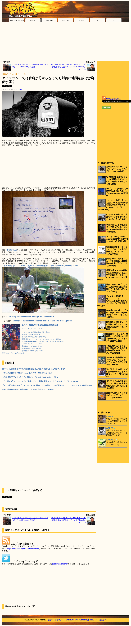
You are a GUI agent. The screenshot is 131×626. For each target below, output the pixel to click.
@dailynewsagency (60, 564)
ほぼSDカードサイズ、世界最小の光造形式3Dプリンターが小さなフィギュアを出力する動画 (117, 337)
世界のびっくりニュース (14, 74)
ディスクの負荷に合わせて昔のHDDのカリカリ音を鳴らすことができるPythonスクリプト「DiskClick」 (112, 205)
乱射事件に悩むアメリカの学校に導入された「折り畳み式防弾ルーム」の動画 (116, 325)
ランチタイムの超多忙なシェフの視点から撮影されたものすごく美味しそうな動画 (116, 384)
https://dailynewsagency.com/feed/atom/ (23, 548)
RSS (92, 620)
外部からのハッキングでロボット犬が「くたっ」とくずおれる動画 (116, 395)
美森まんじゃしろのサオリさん (32, 346)
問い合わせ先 (101, 620)
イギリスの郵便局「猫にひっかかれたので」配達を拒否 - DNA (27, 373)
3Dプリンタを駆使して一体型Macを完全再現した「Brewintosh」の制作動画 (117, 192)
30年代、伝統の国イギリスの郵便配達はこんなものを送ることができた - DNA (33, 369)
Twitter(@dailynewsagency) (77, 620)
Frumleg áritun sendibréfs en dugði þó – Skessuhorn (31, 317)
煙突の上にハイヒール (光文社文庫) (13, 353)
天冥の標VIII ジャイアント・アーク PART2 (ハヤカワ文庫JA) (41, 339)
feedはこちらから (113, 99)
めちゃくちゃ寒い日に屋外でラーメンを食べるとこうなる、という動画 (116, 216)
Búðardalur (12, 250)
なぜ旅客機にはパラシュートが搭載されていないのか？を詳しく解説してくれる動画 (116, 180)
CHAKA (109, 416)
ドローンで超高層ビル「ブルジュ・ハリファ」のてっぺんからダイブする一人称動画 (116, 361)
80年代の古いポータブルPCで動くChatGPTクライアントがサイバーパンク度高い (117, 313)
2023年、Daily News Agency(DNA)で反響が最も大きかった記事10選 (117, 238)
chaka (20, 89)
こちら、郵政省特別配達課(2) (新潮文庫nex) (36, 332)
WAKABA (110, 440)
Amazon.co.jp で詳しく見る (32, 328)
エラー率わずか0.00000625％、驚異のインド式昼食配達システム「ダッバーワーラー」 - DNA (40, 381)
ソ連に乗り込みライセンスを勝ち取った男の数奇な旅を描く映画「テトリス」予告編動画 (116, 349)
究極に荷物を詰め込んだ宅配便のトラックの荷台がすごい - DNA (28, 389)
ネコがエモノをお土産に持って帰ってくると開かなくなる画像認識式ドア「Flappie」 (116, 228)
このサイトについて (55, 620)
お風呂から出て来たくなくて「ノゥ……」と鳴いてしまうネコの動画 (117, 168)
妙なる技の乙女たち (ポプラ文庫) (32, 350)
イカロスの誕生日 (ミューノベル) (32, 344)
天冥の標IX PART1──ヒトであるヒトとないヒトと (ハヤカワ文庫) (43, 341)
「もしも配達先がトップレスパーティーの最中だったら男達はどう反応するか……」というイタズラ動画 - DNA (47, 385)
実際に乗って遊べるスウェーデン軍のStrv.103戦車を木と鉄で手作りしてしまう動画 (116, 262)
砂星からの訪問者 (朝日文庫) (31, 334)
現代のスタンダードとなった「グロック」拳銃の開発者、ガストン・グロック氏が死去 (116, 250)
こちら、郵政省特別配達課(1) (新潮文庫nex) (40, 325)
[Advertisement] (65, 42)
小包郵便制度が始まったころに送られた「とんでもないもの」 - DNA (30, 377)
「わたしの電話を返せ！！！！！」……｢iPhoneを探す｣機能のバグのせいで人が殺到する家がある (112, 301)
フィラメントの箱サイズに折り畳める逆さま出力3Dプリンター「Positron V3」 (117, 372)
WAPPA (109, 428)
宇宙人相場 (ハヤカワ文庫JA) (31, 348)
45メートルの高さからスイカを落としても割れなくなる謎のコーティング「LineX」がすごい (68, 66)
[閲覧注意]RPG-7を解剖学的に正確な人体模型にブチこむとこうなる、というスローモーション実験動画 (112, 275)
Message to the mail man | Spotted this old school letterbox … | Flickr (42, 321)
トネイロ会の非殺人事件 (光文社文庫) (34, 337)
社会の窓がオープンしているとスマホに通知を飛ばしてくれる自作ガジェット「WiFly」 (116, 288)
